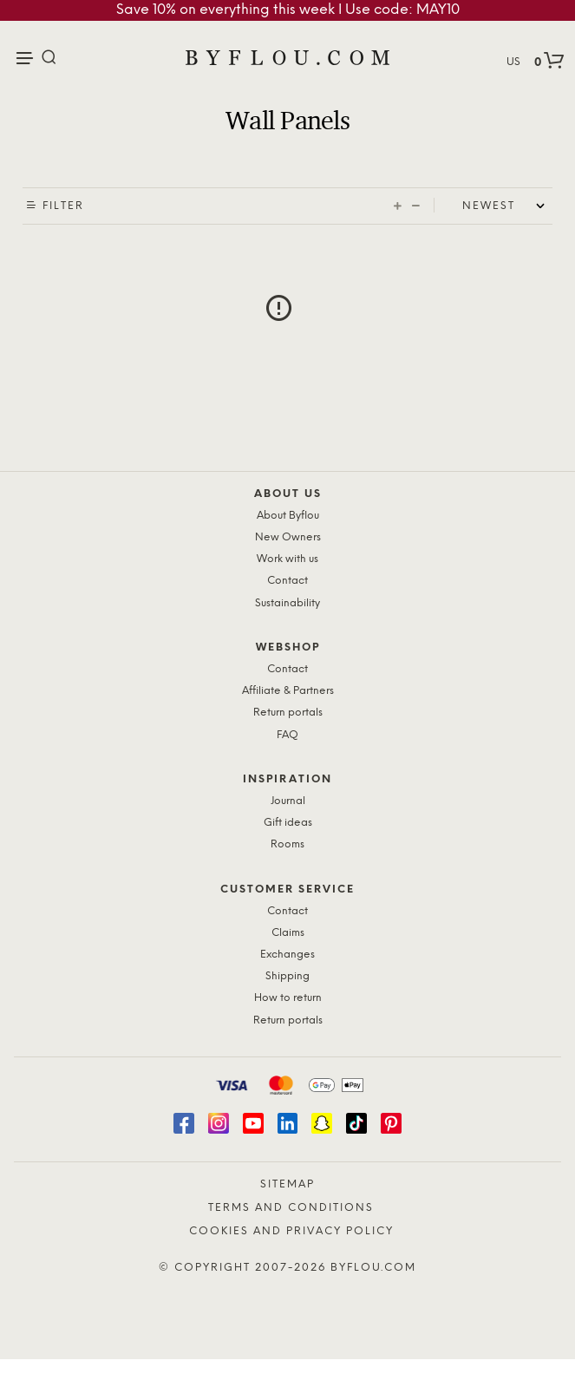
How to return (288, 998)
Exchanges (287, 954)
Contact (287, 580)
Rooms (287, 844)
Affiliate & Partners (288, 691)
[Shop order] (507, 206)
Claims (287, 933)
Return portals (288, 712)
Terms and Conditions (291, 1207)
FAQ (287, 735)
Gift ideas (288, 822)
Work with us (287, 559)
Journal (288, 801)
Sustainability (287, 603)
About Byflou (288, 515)
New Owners (288, 537)
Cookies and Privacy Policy (291, 1231)
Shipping (287, 976)
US (513, 62)
